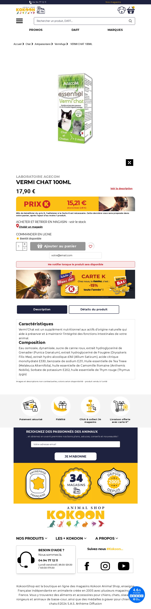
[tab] (42, 309)
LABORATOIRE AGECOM (38, 177)
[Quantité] (19, 246)
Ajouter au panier (60, 246)
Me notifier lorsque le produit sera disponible (75, 264)
